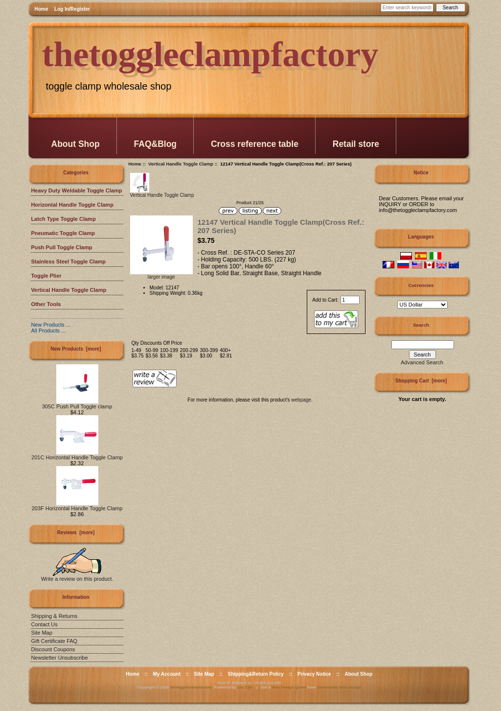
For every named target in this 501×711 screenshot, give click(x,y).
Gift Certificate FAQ (54, 641)
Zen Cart (245, 687)
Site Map (41, 633)
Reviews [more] (76, 532)
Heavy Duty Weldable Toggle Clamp (76, 190)
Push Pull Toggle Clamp (61, 247)
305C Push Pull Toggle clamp (77, 404)
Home (41, 9)
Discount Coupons (53, 649)
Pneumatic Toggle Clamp (63, 233)
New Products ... (50, 325)
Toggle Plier (46, 276)
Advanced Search (422, 362)
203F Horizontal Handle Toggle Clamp (77, 505)
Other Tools (46, 304)
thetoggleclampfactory (191, 687)
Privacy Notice (314, 674)
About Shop (75, 144)
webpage (301, 400)
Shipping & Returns (54, 616)
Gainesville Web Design (339, 687)
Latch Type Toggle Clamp (63, 219)
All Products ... (48, 330)
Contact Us (44, 624)
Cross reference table (254, 144)
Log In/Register (72, 9)
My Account (166, 674)
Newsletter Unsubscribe (59, 658)
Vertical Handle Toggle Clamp (180, 163)
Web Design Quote (289, 687)
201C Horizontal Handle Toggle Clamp (77, 455)
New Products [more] (75, 349)
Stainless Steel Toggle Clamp (68, 261)
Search (421, 325)
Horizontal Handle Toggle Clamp (72, 205)
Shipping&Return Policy (255, 674)
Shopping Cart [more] (421, 380)
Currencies (421, 285)
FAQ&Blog (155, 144)
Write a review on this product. (77, 576)
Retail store (356, 144)
